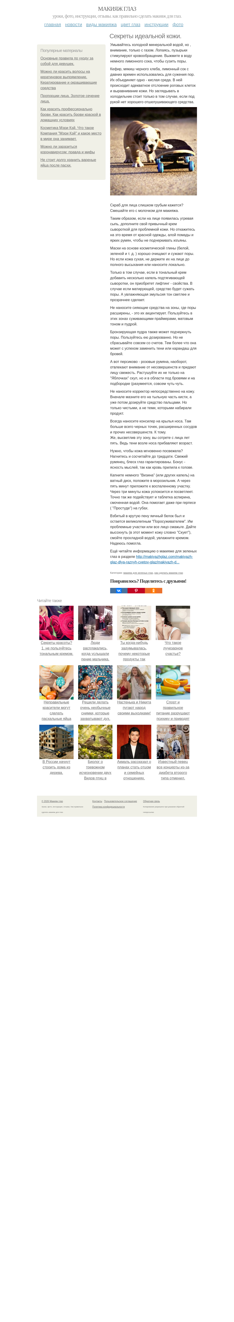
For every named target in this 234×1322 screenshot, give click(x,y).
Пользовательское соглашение (120, 801)
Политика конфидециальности (108, 807)
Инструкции (156, 24)
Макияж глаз (117, 8)
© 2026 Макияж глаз (52, 801)
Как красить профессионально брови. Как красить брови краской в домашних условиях (70, 114)
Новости (73, 24)
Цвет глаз (131, 24)
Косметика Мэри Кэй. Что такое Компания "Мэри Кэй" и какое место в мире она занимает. (70, 133)
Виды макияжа (101, 24)
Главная (52, 24)
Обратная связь (151, 801)
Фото (178, 24)
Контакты (97, 801)
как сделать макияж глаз (168, 572)
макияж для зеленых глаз (138, 572)
